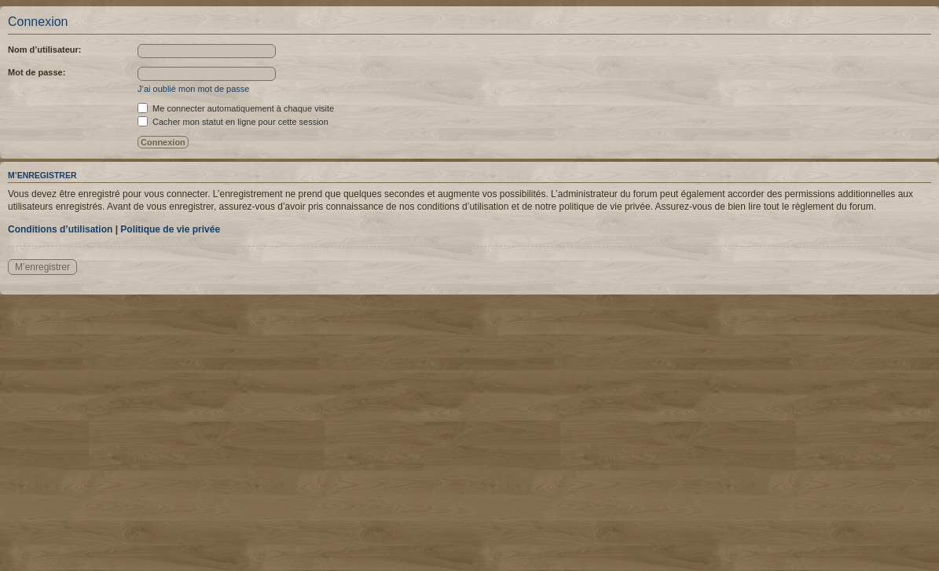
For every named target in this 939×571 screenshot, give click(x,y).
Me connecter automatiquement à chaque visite (236, 108)
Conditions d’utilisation (60, 229)
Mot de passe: (36, 72)
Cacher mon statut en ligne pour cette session (233, 121)
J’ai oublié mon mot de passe (193, 88)
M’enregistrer (42, 267)
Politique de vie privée (170, 229)
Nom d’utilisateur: (45, 49)
